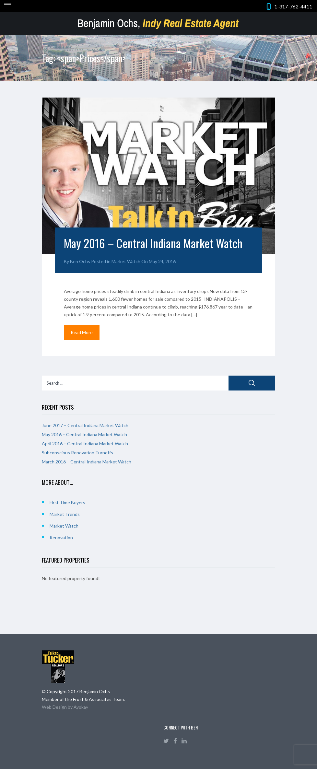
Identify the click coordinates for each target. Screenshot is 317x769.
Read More (82, 332)
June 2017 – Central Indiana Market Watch (85, 425)
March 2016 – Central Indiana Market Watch (86, 461)
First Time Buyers (67, 502)
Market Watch (126, 261)
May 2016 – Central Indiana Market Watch (153, 242)
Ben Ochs (80, 261)
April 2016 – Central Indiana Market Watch (85, 443)
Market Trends (65, 514)
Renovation (61, 537)
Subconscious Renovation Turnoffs (77, 452)
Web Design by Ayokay (65, 707)
